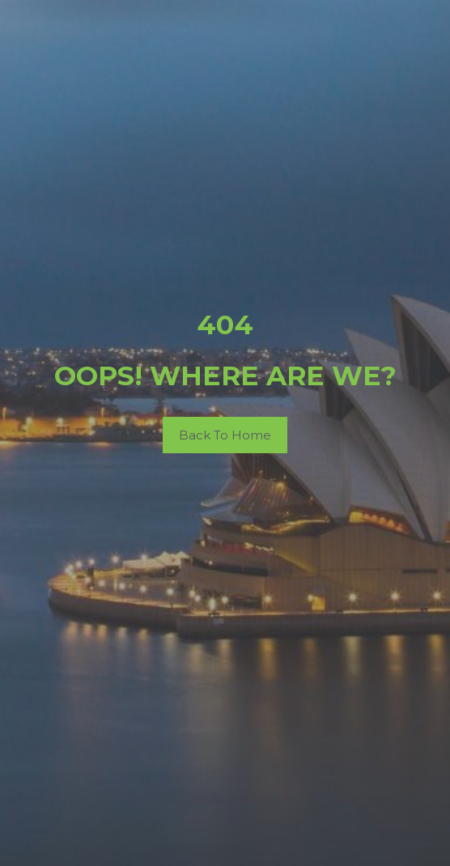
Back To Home (225, 435)
